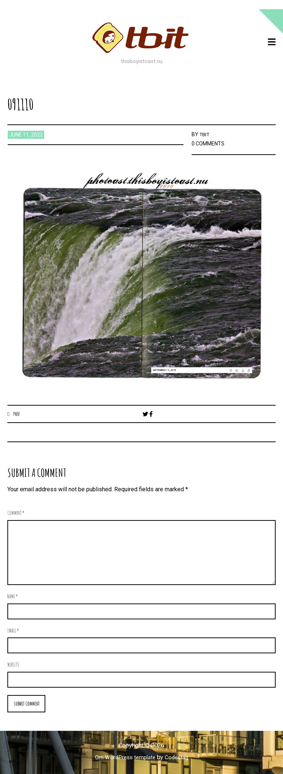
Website (13, 665)
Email (13, 631)
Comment (16, 513)
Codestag (178, 757)
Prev (16, 413)
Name (12, 597)
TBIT (204, 134)
